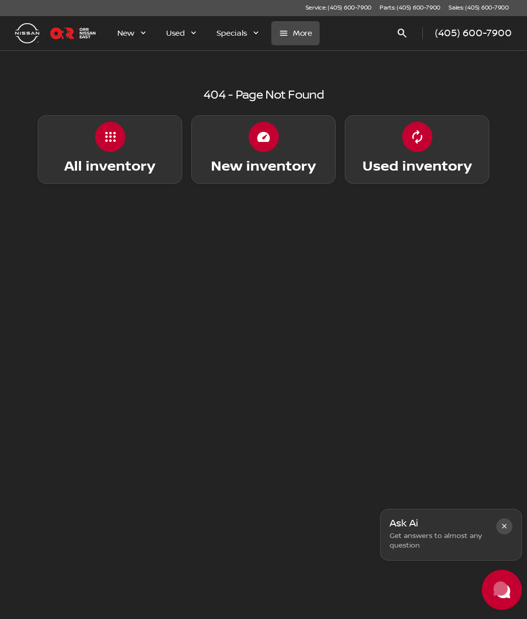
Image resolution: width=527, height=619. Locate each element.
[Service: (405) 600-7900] (338, 8)
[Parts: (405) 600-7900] (410, 8)
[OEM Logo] (27, 33)
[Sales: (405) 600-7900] (478, 8)
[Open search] (402, 33)
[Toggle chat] (502, 590)
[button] (504, 526)
